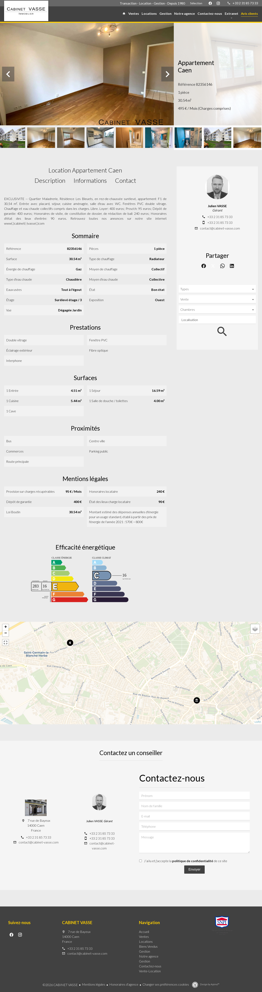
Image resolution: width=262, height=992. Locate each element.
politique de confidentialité (192, 861)
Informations (90, 180)
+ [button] (5, 627)
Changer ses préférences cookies (165, 984)
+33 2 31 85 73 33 (245, 3)
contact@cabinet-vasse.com (220, 228)
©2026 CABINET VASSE (60, 985)
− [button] (5, 633)
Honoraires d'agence (123, 984)
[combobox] (217, 289)
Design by (209, 984)
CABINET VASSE (77, 922)
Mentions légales (93, 984)
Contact (125, 180)
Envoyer (195, 869)
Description (50, 180)
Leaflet (258, 721)
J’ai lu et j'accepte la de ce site (185, 861)
